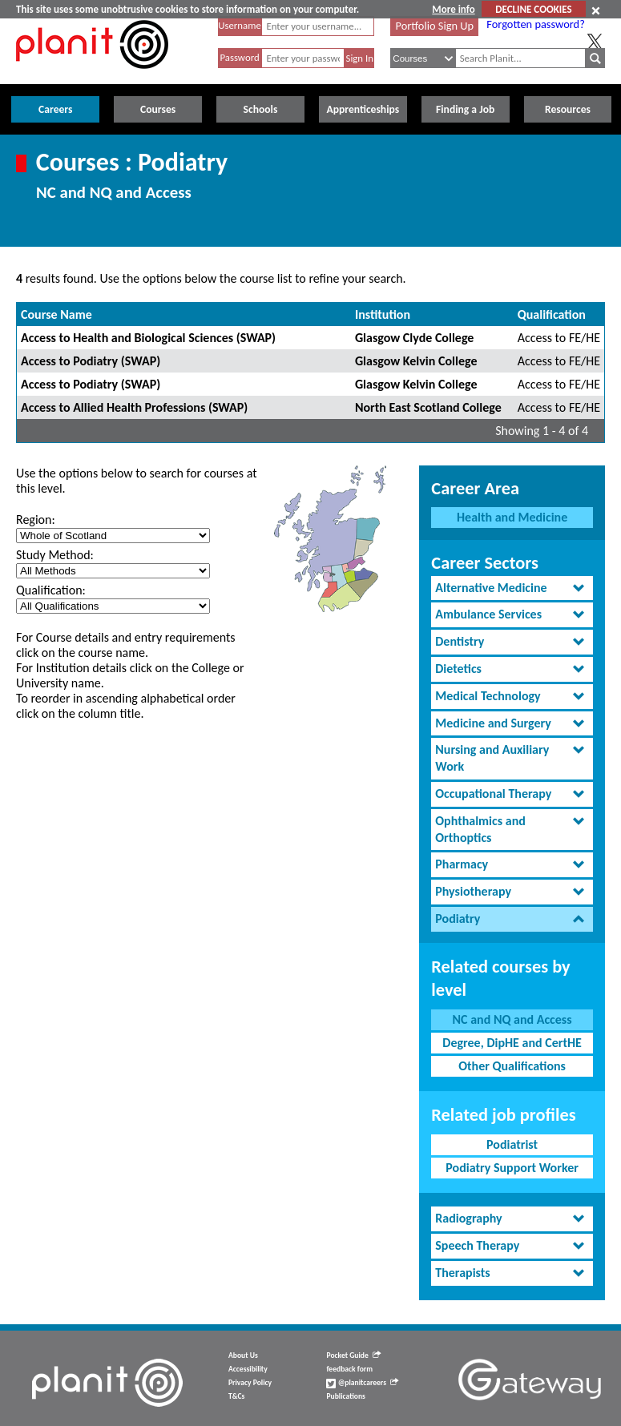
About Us (243, 1355)
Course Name (56, 314)
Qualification (552, 314)
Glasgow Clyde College (414, 337)
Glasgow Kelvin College (416, 361)
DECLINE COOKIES (533, 9)
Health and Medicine (512, 517)
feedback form (349, 1369)
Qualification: (51, 590)
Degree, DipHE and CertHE (512, 1042)
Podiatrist (512, 1144)
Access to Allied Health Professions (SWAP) (134, 407)
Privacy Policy (250, 1383)
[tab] (512, 588)
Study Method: (55, 554)
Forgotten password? (535, 24)
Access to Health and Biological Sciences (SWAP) (148, 337)
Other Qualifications (512, 1066)
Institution (382, 314)
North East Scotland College (428, 407)
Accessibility (248, 1369)
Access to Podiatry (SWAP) (90, 361)
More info (453, 9)
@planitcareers (362, 1383)
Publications (345, 1396)
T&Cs (236, 1396)
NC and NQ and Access (512, 1019)
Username (239, 25)
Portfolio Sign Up (435, 25)
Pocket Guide (353, 1355)
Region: (35, 519)
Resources (568, 109)
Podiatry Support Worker (512, 1167)
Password (239, 57)
